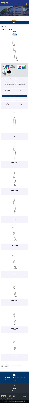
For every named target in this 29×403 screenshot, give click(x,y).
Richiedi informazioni (14, 95)
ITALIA (23, 1)
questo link (5, 401)
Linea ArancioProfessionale (14, 19)
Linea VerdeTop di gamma (14, 16)
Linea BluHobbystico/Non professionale (14, 22)
